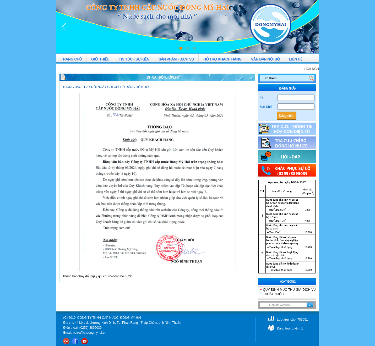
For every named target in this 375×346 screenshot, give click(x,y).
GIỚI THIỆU (100, 59)
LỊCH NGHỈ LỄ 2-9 (318, 69)
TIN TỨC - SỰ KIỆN (134, 59)
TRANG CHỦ (71, 59)
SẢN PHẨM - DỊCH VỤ (176, 59)
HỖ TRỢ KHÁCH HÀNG (222, 59)
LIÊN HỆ (295, 59)
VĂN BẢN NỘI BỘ (265, 59)
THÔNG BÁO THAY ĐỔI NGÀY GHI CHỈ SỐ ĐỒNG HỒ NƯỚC (107, 87)
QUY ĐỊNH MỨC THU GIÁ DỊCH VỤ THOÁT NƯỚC (289, 292)
